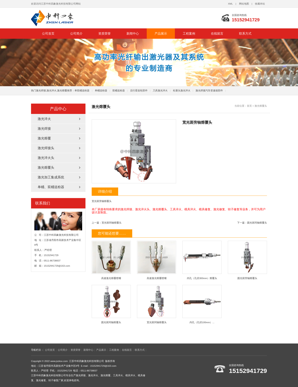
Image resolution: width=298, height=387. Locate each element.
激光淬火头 (46, 158)
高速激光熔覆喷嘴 (111, 260)
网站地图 (244, 3)
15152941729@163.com (57, 266)
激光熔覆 (44, 138)
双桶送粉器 (118, 90)
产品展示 (161, 33)
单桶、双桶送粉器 (51, 187)
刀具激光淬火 (160, 90)
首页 (249, 106)
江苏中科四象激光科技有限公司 (89, 18)
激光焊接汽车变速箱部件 (209, 90)
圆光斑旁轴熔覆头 (247, 260)
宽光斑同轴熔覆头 (111, 222)
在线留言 (217, 33)
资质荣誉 (104, 33)
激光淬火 (44, 119)
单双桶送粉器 (81, 90)
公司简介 (76, 33)
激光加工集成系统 (51, 177)
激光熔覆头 (261, 106)
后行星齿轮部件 (139, 90)
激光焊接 (44, 128)
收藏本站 (260, 3)
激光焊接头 (46, 148)
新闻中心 (132, 33)
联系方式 (245, 33)
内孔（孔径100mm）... (201, 304)
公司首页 (48, 33)
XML (230, 3)
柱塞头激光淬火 (181, 90)
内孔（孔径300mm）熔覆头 (201, 260)
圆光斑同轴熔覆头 (257, 222)
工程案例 (189, 33)
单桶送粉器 (101, 90)
